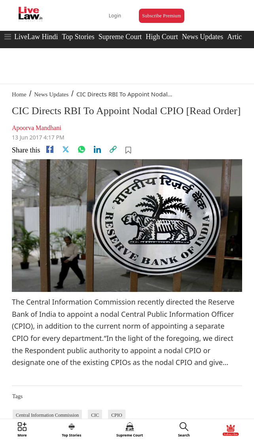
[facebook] (49, 149)
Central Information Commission (47, 415)
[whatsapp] (81, 149)
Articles (238, 37)
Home (19, 94)
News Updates (202, 37)
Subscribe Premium (161, 16)
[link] (113, 149)
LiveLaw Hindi (36, 37)
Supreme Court (120, 37)
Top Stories (78, 37)
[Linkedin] (97, 149)
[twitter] (65, 149)
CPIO (116, 415)
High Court (162, 37)
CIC (95, 415)
